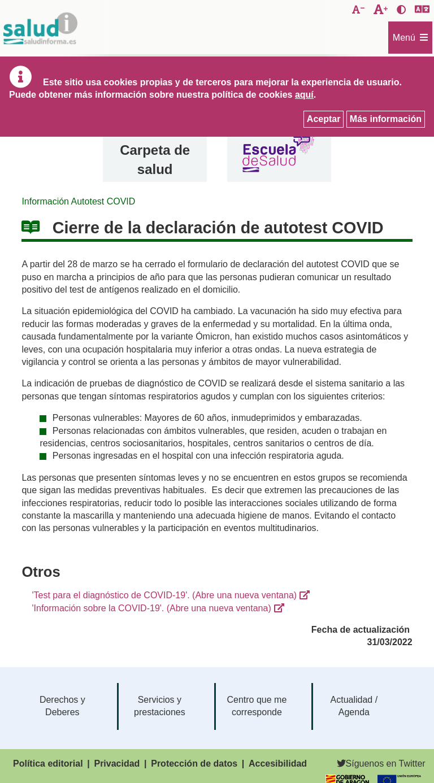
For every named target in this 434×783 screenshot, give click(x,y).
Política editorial (48, 763)
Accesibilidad (278, 763)
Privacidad (117, 763)
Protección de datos (194, 763)
